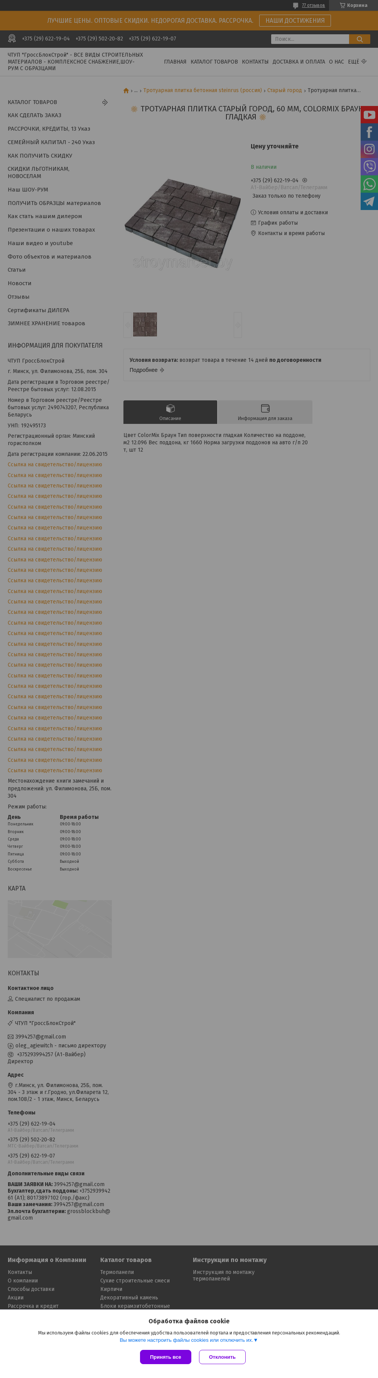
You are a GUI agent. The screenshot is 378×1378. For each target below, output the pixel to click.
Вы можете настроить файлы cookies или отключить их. (186, 1340)
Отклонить (222, 1357)
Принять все (165, 1357)
